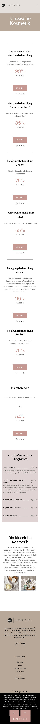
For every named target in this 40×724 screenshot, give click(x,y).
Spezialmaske (9, 467)
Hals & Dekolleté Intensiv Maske (13, 481)
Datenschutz (20, 719)
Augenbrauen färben (12, 507)
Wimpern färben (10, 515)
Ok (14, 713)
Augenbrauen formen (12, 499)
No (25, 713)
